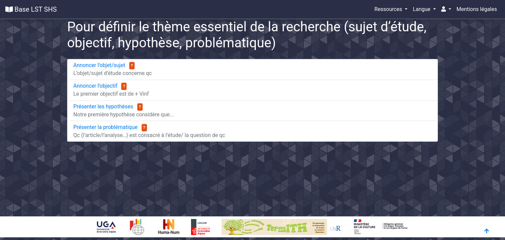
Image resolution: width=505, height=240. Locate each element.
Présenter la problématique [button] (106, 127)
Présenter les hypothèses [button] (104, 106)
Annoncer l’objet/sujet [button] (100, 65)
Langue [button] (422, 9)
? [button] (132, 65)
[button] (446, 9)
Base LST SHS (31, 9)
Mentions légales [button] (477, 9)
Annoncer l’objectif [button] (96, 86)
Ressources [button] (388, 9)
